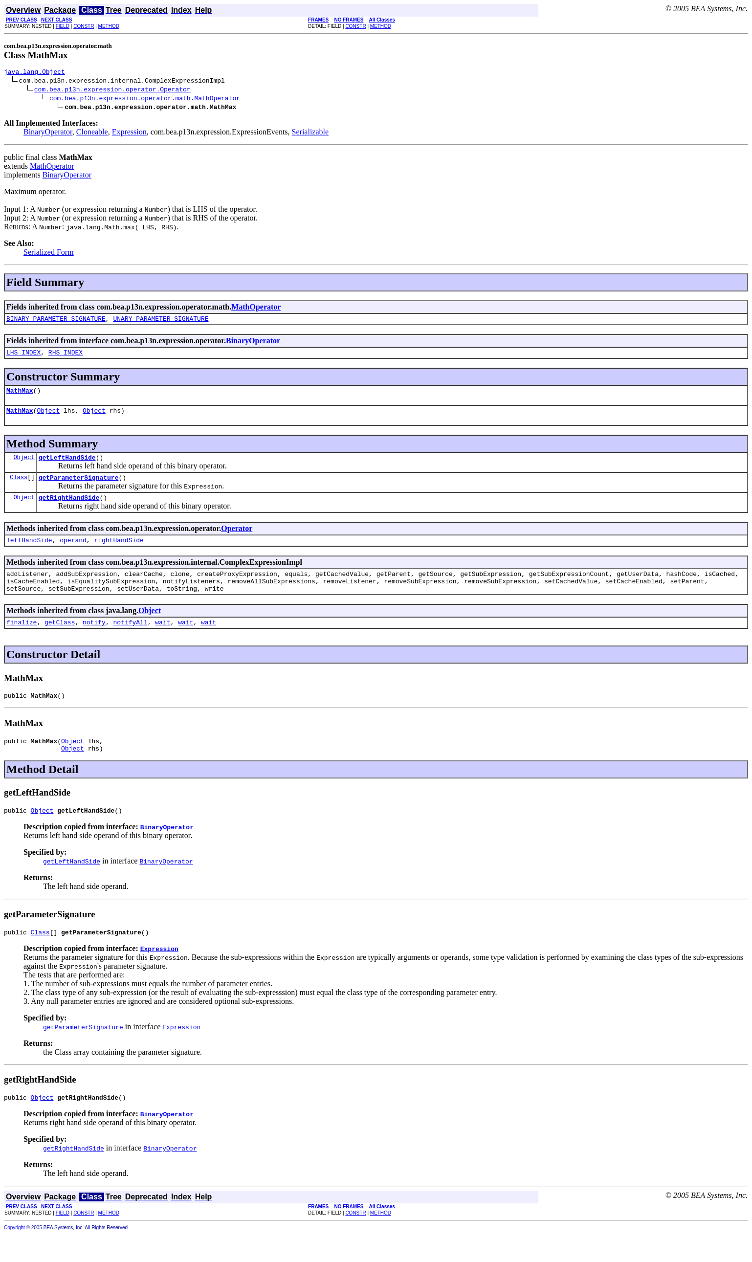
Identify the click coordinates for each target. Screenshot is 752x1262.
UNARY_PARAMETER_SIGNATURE (160, 321)
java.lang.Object (34, 72)
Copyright (14, 1255)
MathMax (19, 396)
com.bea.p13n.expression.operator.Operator (112, 90)
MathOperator (52, 167)
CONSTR (83, 26)
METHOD (108, 26)
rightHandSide (118, 553)
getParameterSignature (79, 487)
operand (73, 553)
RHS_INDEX (65, 356)
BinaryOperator (47, 133)
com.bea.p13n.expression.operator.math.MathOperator (144, 99)
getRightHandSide (69, 509)
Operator (236, 540)
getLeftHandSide (67, 466)
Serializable (310, 133)
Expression (129, 133)
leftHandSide (29, 553)
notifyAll (130, 641)
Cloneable (92, 133)
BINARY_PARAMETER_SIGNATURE (56, 321)
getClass (59, 641)
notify (94, 641)
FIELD (62, 26)
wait (162, 641)
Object (48, 417)
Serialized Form (48, 253)
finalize (21, 641)
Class (18, 487)
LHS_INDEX (23, 356)
